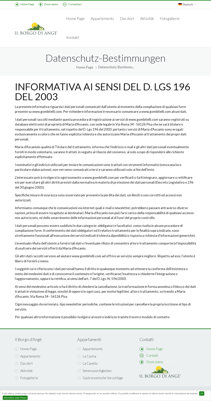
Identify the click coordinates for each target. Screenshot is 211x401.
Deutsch (187, 4)
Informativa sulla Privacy (15, 398)
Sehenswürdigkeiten (94, 371)
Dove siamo (48, 4)
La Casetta (87, 363)
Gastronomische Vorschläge (100, 378)
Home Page (24, 4)
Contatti (152, 355)
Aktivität (147, 18)
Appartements (102, 18)
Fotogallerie (170, 18)
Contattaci (72, 4)
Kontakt (72, 37)
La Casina (86, 356)
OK (201, 393)
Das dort (127, 18)
